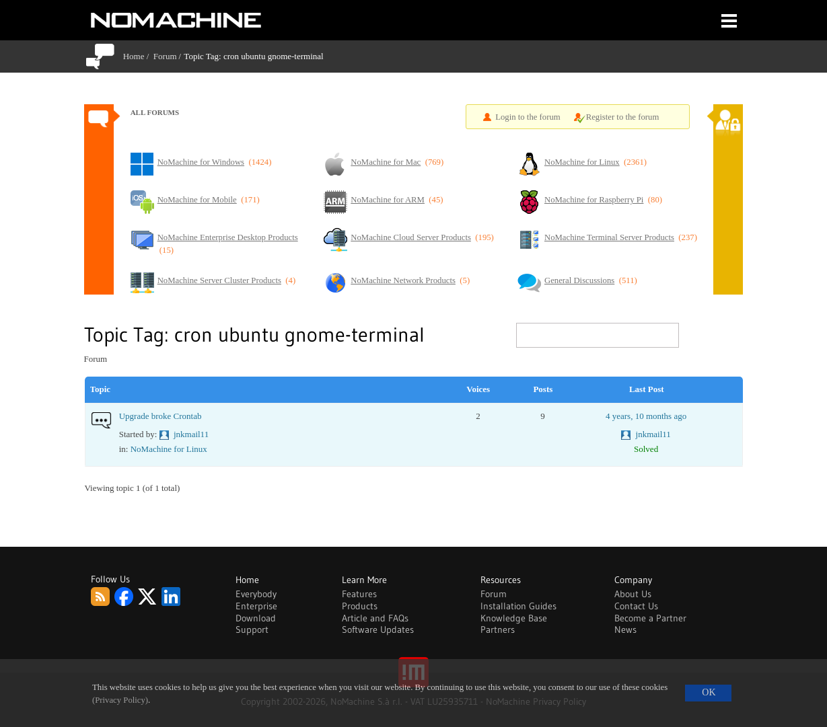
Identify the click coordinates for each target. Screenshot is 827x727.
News (625, 629)
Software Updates (378, 629)
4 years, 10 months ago (646, 416)
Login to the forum (528, 117)
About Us (632, 594)
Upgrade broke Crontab (160, 416)
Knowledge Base (513, 618)
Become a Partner (650, 618)
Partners (497, 629)
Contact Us (636, 606)
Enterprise (256, 606)
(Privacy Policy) (120, 700)
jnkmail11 (191, 434)
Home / (138, 56)
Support (252, 629)
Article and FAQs (375, 618)
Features (359, 594)
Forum (165, 56)
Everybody (256, 594)
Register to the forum (622, 117)
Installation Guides (518, 606)
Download (256, 618)
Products (359, 606)
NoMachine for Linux (169, 449)
